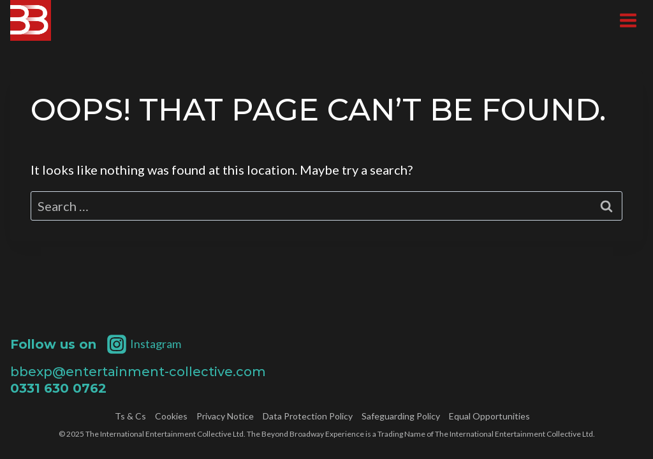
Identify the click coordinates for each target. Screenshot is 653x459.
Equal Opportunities (489, 416)
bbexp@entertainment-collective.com (138, 371)
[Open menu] (628, 20)
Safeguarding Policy (401, 416)
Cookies (171, 416)
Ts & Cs (130, 416)
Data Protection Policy (308, 416)
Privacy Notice (225, 416)
